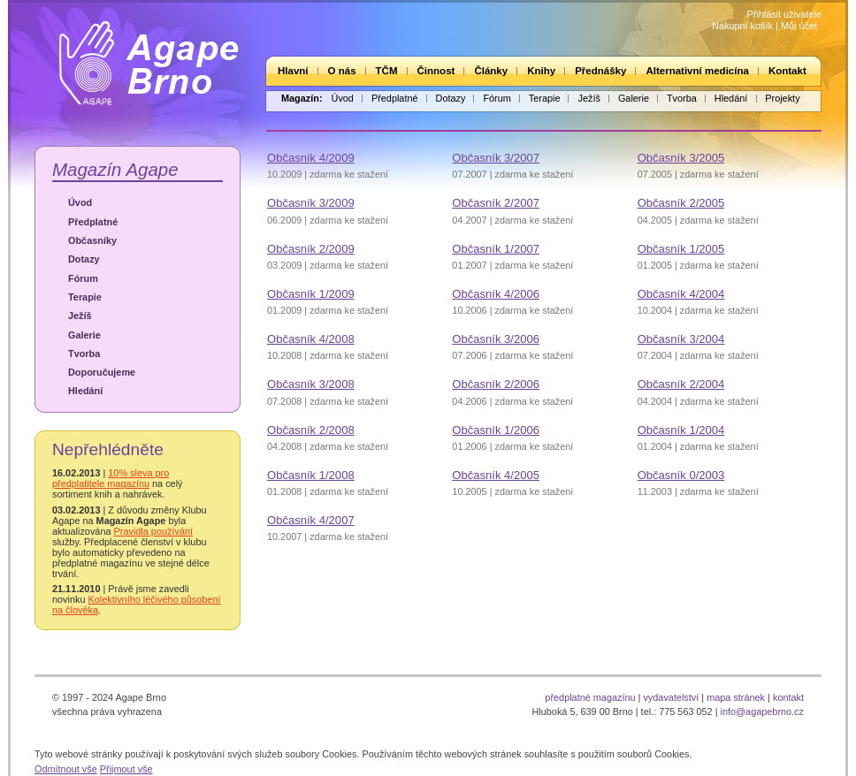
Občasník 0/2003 (681, 475)
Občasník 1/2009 (311, 294)
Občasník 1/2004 (681, 430)
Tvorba (682, 98)
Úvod (343, 98)
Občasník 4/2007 (311, 520)
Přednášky (600, 70)
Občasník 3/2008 (311, 384)
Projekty (782, 98)
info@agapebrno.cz (762, 711)
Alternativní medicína (697, 70)
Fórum (496, 98)
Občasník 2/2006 (495, 384)
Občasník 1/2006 (495, 430)
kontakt (788, 697)
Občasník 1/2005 (681, 248)
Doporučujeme (101, 372)
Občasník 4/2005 (495, 475)
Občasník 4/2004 (681, 294)
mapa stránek (736, 697)
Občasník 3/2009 (311, 202)
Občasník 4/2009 (311, 157)
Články (491, 70)
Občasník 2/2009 (311, 248)
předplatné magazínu (590, 697)
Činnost (436, 70)
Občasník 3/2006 (495, 339)
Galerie (633, 98)
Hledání (731, 98)
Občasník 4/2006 (495, 294)
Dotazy (451, 98)
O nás (342, 70)
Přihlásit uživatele (784, 14)
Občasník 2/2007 (495, 202)
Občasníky (92, 240)
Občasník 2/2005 (681, 202)
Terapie (545, 98)
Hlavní (293, 70)
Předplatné (394, 98)
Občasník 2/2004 (681, 384)
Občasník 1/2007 (495, 248)
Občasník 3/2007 (495, 157)
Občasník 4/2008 (311, 339)
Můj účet (799, 25)
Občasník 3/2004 (681, 339)
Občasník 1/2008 (311, 475)
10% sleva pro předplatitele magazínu (110, 478)
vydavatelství (671, 697)
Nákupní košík (742, 25)
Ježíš (588, 98)
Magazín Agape (115, 169)
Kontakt (787, 70)
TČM (387, 70)
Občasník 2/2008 (311, 430)
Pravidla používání (153, 531)
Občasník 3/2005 (681, 157)
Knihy (541, 70)
